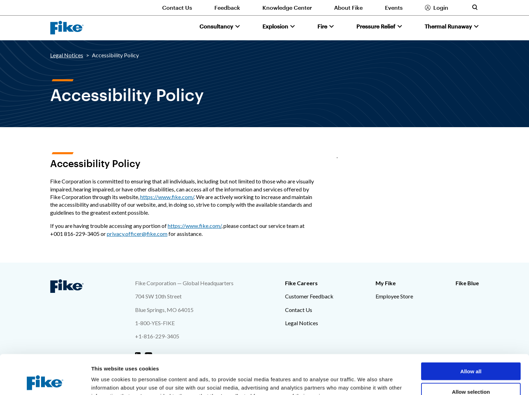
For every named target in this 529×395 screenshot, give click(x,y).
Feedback (227, 7)
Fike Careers (301, 283)
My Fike (386, 283)
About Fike (348, 7)
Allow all (471, 334)
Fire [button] (322, 26)
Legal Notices (66, 55)
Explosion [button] (275, 26)
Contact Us (177, 7)
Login (440, 7)
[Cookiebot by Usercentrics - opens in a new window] (45, 381)
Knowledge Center (287, 7)
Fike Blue (467, 283)
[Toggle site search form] (475, 7)
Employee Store (394, 296)
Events (394, 7)
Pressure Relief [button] (375, 26)
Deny (471, 375)
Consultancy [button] (216, 26)
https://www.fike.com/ (167, 197)
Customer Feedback (309, 296)
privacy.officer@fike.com (137, 233)
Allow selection (471, 354)
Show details (365, 381)
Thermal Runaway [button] (448, 26)
